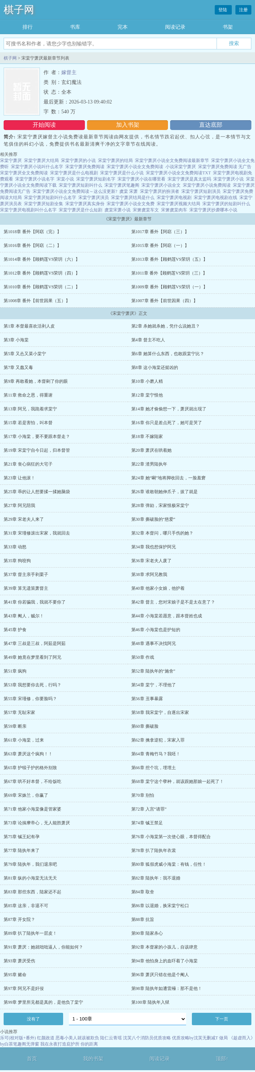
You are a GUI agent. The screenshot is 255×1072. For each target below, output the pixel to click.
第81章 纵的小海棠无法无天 (30, 878)
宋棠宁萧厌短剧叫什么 (80, 185)
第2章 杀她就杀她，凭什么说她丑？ (165, 326)
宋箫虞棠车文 (146, 209)
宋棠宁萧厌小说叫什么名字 (37, 166)
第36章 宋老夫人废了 (151, 560)
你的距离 (89, 1044)
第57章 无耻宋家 (19, 712)
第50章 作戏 (142, 657)
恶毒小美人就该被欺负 (77, 1037)
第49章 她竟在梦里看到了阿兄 (32, 657)
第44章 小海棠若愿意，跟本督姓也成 (166, 615)
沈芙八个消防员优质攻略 (147, 1037)
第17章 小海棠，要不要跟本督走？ (37, 436)
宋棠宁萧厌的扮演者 (159, 191)
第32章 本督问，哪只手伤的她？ (162, 533)
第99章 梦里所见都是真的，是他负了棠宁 (43, 1002)
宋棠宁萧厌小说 (228, 179)
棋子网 (19, 9)
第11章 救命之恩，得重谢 (28, 395)
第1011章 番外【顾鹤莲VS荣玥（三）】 (169, 273)
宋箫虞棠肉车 (174, 209)
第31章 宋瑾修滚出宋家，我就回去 (37, 533)
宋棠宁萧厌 (11, 160)
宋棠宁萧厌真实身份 (84, 203)
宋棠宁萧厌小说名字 (34, 179)
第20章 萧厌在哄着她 (151, 450)
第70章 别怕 (142, 795)
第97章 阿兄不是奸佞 (24, 988)
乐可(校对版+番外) (18, 1037)
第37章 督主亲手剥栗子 (26, 574)
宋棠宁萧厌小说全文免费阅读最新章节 (172, 160)
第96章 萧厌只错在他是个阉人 (160, 974)
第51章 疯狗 (15, 671)
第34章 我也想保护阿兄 (153, 546)
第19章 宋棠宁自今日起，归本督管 (37, 450)
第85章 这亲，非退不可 (26, 905)
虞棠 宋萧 (128, 191)
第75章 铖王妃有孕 (22, 836)
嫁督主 (69, 72)
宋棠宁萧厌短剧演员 (201, 191)
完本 (123, 27)
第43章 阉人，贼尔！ (24, 615)
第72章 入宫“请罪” (149, 809)
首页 (32, 1058)
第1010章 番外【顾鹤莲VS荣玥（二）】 (42, 286)
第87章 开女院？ (19, 919)
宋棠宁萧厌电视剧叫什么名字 (28, 209)
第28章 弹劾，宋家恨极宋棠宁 (160, 505)
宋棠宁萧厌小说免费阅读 (207, 185)
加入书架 (127, 125)
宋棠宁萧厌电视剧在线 (215, 197)
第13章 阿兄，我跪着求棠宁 (30, 408)
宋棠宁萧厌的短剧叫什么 (226, 203)
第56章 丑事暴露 (147, 698)
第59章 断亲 (15, 726)
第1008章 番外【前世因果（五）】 (37, 300)
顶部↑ (222, 1058)
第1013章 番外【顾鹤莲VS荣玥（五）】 (169, 259)
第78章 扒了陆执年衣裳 (153, 850)
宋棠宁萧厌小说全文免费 (131, 203)
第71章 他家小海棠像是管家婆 (32, 809)
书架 (228, 27)
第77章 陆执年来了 (22, 850)
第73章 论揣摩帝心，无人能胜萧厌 (37, 822)
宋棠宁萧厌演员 (93, 197)
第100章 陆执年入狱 (150, 1002)
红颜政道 (45, 1037)
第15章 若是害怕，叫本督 (28, 422)
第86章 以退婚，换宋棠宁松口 (160, 905)
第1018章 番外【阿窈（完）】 (32, 231)
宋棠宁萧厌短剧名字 (95, 179)
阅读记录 (175, 27)
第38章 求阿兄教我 (149, 574)
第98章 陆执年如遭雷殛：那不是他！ (166, 988)
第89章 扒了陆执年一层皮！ (30, 933)
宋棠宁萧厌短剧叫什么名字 (50, 197)
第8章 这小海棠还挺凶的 (154, 367)
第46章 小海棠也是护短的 (155, 629)
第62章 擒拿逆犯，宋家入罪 (158, 740)
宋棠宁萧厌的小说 (78, 160)
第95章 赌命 (15, 974)
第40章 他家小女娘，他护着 (158, 588)
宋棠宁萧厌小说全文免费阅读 (135, 166)
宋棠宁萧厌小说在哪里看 (141, 179)
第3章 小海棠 (16, 339)
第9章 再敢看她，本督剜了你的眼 (36, 381)
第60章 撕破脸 (145, 726)
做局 (223, 1037)
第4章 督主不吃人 (148, 339)
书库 (75, 27)
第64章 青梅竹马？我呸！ (155, 753)
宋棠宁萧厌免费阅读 (84, 166)
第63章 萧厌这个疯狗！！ (28, 753)
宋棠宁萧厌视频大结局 (178, 203)
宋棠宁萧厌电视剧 (174, 197)
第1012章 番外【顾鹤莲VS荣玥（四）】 (42, 273)
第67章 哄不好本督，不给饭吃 (32, 781)
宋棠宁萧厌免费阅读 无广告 (224, 166)
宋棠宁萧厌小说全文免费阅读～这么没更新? (75, 191)
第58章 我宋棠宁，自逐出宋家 (160, 712)
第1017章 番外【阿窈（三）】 (160, 231)
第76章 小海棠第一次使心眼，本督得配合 (171, 836)
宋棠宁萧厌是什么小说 (122, 172)
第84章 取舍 (142, 891)
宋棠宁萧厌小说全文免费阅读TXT (178, 172)
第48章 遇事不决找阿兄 (153, 643)
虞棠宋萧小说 (117, 209)
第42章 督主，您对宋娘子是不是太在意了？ (173, 602)
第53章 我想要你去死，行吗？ (32, 684)
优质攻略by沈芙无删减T (195, 1037)
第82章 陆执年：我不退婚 (155, 878)
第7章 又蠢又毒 (18, 367)
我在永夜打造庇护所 (59, 1044)
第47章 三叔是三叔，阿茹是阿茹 (35, 643)
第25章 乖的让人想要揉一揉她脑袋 (37, 491)
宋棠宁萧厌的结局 (115, 160)
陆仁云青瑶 (111, 1037)
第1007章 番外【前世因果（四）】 (164, 300)
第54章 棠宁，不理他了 (153, 684)
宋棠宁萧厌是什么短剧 (80, 209)
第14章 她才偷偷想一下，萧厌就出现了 (168, 408)
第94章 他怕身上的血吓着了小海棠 (164, 960)
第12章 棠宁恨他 (147, 395)
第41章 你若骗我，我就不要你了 (35, 602)
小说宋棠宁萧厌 (180, 166)
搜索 (234, 43)
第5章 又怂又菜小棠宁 (25, 353)
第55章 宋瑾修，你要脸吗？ (30, 698)
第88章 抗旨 (142, 919)
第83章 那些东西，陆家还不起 (32, 891)
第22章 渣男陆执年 (149, 464)
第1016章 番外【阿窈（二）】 (32, 245)
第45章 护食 (15, 629)
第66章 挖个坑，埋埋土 (153, 767)
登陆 (223, 9)
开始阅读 (44, 125)
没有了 (33, 1019)
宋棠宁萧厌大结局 (41, 160)
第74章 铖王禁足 (147, 822)
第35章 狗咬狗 (17, 560)
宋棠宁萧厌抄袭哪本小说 (213, 209)
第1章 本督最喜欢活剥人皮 (29, 326)
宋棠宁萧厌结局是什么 (133, 197)
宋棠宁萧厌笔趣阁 (121, 185)
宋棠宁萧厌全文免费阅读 (24, 172)
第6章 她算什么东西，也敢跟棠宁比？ (167, 353)
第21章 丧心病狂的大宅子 (28, 464)
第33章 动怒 (15, 546)
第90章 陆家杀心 (147, 933)
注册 (243, 9)
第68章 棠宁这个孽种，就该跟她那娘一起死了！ (177, 781)
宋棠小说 (65, 179)
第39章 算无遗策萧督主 (26, 588)
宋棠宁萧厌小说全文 (161, 185)
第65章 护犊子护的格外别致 (30, 767)
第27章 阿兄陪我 (19, 505)
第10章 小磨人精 (147, 381)
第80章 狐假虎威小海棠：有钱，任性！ (168, 864)
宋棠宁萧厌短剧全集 (43, 203)
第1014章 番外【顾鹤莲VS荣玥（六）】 (42, 259)
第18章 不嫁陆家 (147, 436)
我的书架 (93, 1058)
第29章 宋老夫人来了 (24, 519)
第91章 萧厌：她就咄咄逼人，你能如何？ (43, 947)
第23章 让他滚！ (19, 477)
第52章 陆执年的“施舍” (153, 671)
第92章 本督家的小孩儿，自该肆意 (164, 947)
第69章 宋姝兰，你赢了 (26, 795)
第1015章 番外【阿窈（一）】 (160, 245)
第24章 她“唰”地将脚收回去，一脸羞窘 (168, 477)
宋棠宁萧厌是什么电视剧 (74, 172)
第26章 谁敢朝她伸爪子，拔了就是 (164, 491)
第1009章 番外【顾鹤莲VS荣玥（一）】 (169, 286)
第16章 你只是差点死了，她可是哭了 (166, 422)
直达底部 (210, 125)
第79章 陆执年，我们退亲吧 (30, 864)
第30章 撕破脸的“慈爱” (153, 519)
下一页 (221, 1019)
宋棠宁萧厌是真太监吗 (189, 179)
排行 (27, 27)
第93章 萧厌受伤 (19, 960)
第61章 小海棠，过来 (24, 740)
